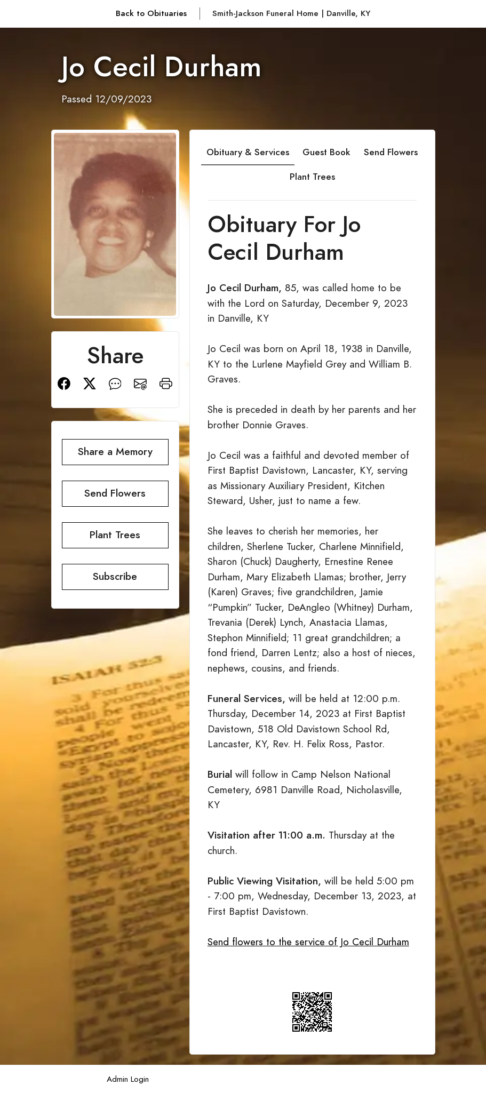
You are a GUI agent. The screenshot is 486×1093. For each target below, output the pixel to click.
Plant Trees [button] (115, 535)
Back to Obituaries (151, 13)
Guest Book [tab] (326, 152)
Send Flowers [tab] (391, 152)
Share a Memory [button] (115, 451)
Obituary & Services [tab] (247, 152)
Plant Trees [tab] (312, 176)
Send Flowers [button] (115, 493)
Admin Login (128, 1078)
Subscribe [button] (115, 576)
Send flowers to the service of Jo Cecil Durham (308, 942)
